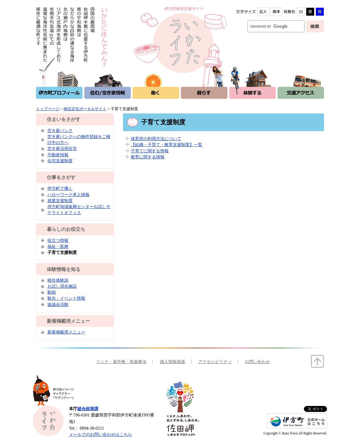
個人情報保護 (172, 361)
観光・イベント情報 (66, 298)
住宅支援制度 (60, 160)
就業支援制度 (60, 200)
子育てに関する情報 (150, 150)
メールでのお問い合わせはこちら (100, 434)
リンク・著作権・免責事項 (121, 361)
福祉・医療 (57, 246)
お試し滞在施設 (62, 286)
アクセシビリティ (215, 361)
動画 (51, 292)
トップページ (47, 109)
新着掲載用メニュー (66, 332)
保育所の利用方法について (156, 138)
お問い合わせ (257, 361)
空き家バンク (60, 130)
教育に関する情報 (147, 156)
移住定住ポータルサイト (85, 109)
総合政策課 (87, 408)
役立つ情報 (57, 240)
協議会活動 (57, 304)
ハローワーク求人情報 (68, 194)
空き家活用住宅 (62, 148)
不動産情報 (57, 154)
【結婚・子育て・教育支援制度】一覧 (166, 144)
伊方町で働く (60, 188)
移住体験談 (57, 280)
